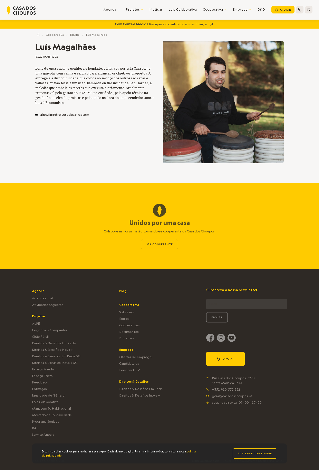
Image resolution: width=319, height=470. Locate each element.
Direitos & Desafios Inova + (52, 350)
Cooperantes (129, 325)
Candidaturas (129, 364)
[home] (21, 10)
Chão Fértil (40, 337)
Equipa (75, 34)
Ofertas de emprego (135, 357)
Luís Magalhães (96, 34)
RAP (35, 428)
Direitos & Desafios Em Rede (54, 343)
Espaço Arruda (43, 369)
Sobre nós (127, 312)
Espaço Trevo (42, 376)
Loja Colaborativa (183, 9)
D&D (261, 9)
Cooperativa (55, 34)
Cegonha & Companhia (49, 330)
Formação (39, 389)
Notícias (156, 9)
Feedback (40, 382)
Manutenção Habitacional (51, 408)
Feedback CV (129, 370)
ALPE (36, 324)
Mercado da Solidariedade (52, 415)
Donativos (127, 338)
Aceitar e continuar (255, 453)
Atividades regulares (47, 305)
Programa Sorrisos (45, 421)
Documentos (129, 332)
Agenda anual (42, 298)
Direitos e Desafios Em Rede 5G (56, 356)
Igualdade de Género (48, 395)
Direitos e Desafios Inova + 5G (55, 363)
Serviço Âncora (43, 435)
